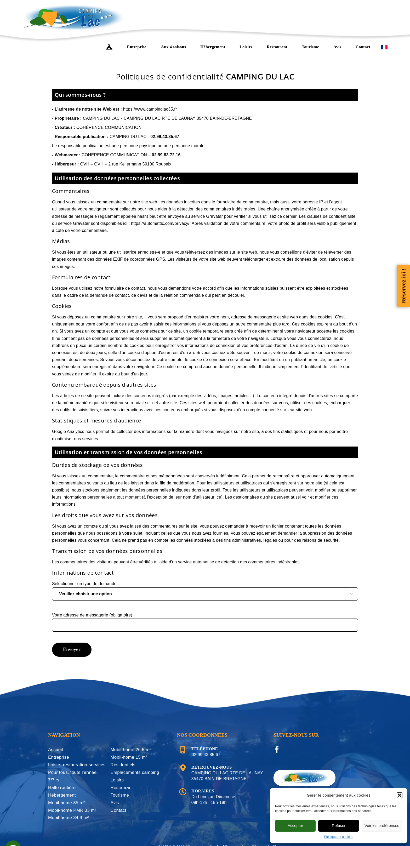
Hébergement (62, 795)
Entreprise (58, 757)
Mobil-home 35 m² (66, 802)
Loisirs (117, 780)
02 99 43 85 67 (206, 754)
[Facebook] (277, 749)
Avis (114, 802)
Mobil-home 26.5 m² (130, 749)
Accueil (55, 749)
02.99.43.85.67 (164, 136)
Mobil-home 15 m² (128, 757)
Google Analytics (68, 431)
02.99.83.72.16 (166, 155)
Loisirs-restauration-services (77, 764)
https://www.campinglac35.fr (150, 109)
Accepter (295, 825)
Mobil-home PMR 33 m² (72, 810)
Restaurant (121, 787)
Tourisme (119, 795)
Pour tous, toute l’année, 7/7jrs (73, 776)
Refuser (339, 825)
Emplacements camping (134, 772)
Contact (118, 810)
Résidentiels (122, 764)
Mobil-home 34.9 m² (68, 817)
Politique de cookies (338, 837)
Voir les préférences (382, 825)
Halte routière (62, 787)
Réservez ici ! (403, 285)
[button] (399, 795)
